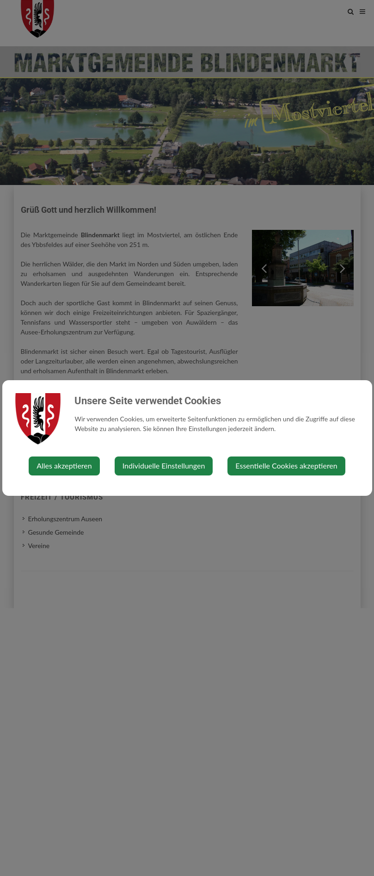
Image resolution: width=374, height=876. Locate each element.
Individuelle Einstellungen (164, 465)
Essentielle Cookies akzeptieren (286, 465)
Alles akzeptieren (64, 465)
